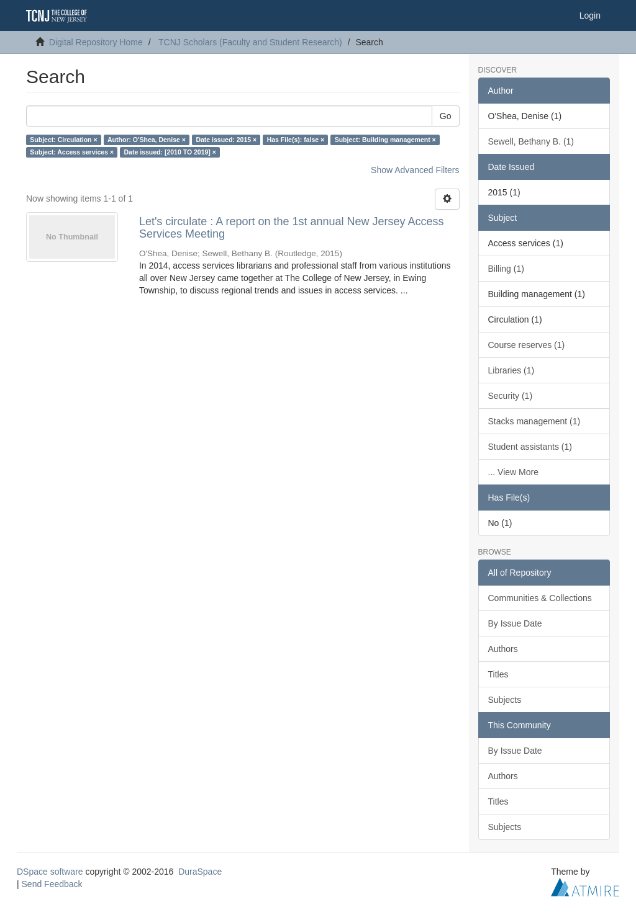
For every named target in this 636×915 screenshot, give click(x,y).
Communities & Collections (540, 598)
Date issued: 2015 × (226, 139)
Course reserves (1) (526, 345)
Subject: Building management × (385, 139)
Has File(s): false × (296, 139)
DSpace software (50, 872)
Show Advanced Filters (415, 170)
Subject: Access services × (72, 152)
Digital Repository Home (96, 42)
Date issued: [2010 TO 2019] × (170, 152)
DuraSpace (200, 872)
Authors (503, 649)
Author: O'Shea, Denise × (146, 139)
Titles (498, 674)
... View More (513, 472)
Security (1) (510, 396)
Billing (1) (506, 269)
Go (446, 116)
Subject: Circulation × (63, 139)
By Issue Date (515, 623)
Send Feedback (52, 884)
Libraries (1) (511, 370)
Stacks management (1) (534, 421)
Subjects (505, 700)
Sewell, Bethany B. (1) (531, 141)
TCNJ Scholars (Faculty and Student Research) (250, 42)
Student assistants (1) (530, 447)
